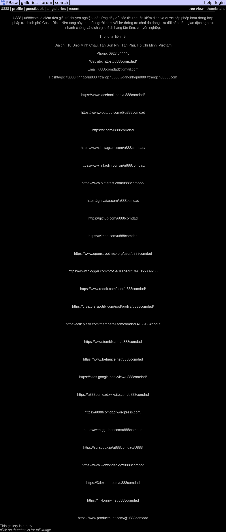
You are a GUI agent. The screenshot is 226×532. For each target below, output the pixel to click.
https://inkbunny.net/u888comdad (113, 500)
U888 (17, 18)
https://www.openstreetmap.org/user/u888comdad (113, 253)
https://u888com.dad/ (120, 61)
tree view (195, 9)
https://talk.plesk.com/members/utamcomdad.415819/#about (113, 324)
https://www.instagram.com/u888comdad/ (113, 148)
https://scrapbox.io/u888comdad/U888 (113, 447)
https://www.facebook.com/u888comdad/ (113, 95)
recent (74, 9)
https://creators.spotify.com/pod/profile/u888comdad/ (113, 306)
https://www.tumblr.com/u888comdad (113, 342)
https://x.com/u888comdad (113, 130)
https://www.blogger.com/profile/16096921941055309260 (113, 271)
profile (17, 9)
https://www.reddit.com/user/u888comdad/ (113, 289)
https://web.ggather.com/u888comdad (113, 430)
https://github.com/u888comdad (112, 218)
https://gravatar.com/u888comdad (113, 201)
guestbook (35, 9)
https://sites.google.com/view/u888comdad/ (113, 377)
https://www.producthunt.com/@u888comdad (113, 518)
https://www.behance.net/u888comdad (113, 359)
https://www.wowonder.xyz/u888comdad (113, 465)
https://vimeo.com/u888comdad (113, 236)
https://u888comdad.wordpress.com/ (113, 412)
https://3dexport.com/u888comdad (113, 483)
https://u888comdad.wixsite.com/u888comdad (113, 394)
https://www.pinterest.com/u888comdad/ (113, 183)
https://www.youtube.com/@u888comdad (113, 112)
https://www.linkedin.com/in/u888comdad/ (113, 165)
